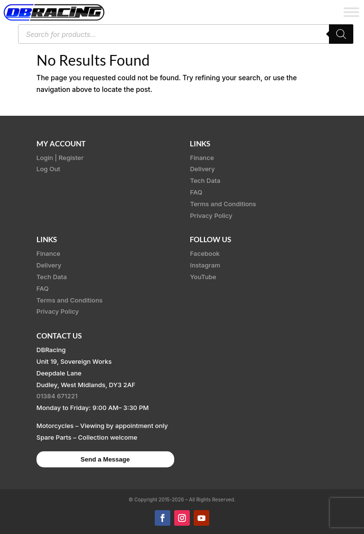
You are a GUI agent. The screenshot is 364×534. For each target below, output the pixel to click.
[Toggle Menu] (351, 12)
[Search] (341, 34)
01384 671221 (57, 396)
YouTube (203, 277)
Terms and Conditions (223, 204)
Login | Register (60, 157)
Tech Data (205, 180)
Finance (202, 157)
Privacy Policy (211, 215)
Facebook (204, 253)
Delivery (202, 169)
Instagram (205, 265)
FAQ (196, 192)
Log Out (48, 169)
